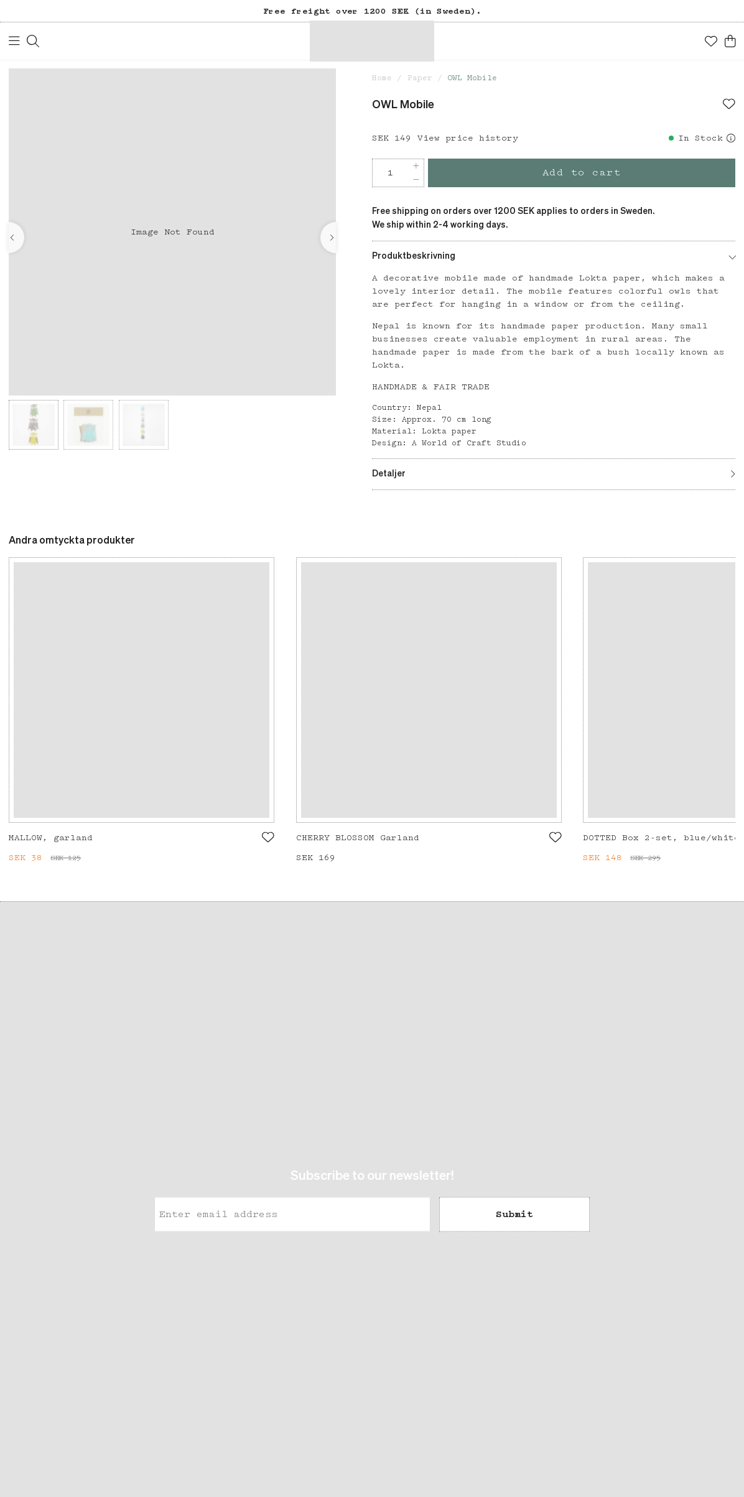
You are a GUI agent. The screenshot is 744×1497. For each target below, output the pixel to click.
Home (382, 78)
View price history (467, 138)
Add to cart (581, 172)
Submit (514, 1215)
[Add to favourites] (729, 105)
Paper (419, 78)
